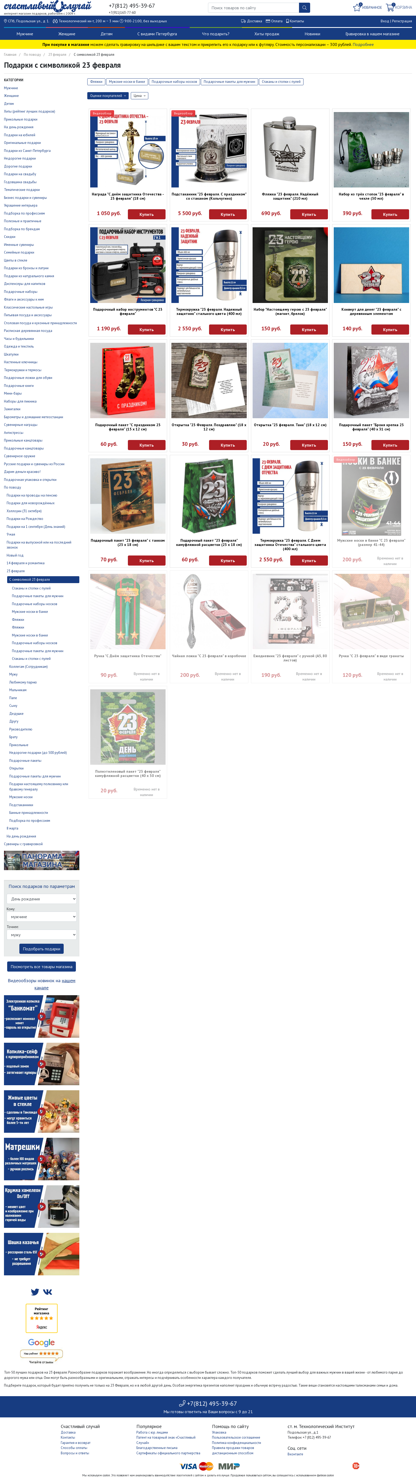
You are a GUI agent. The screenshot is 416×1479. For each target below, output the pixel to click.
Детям (106, 33)
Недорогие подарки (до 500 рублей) (38, 752)
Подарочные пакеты (25, 760)
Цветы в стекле (15, 260)
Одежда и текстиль (19, 346)
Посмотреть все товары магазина (41, 966)
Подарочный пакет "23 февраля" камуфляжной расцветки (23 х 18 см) (209, 542)
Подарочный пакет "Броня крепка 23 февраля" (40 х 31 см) (371, 426)
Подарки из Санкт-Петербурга (27, 150)
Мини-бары (13, 393)
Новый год (15, 555)
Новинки (312, 33)
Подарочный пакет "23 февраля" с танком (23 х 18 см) (128, 542)
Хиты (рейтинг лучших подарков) (29, 111)
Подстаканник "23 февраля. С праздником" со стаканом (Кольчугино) (209, 196)
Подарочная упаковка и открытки (30, 479)
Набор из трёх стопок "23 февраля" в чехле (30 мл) (371, 196)
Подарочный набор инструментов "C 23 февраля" (127, 311)
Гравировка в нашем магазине (372, 33)
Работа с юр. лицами (152, 1432)
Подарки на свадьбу (20, 174)
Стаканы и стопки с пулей (31, 588)
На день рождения (18, 127)
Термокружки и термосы (22, 370)
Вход (385, 21)
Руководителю (20, 729)
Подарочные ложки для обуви (28, 377)
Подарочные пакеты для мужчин (37, 596)
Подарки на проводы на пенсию (32, 495)
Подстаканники (21, 805)
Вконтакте (295, 1454)
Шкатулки (11, 354)
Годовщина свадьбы (20, 182)
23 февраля (57, 54)
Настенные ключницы (20, 362)
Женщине (66, 33)
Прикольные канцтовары (23, 440)
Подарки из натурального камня (29, 276)
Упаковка (219, 1432)
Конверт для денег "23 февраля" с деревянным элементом (371, 311)
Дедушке (16, 713)
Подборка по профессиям (24, 213)
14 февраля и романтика (26, 563)
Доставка (254, 21)
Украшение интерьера (20, 205)
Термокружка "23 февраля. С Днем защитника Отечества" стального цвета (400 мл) (290, 544)
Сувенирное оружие (19, 456)
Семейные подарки (19, 252)
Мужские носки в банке (30, 611)
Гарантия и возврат (75, 1442)
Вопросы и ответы (75, 1453)
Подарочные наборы (20, 291)
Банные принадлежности (28, 812)
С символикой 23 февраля (29, 579)
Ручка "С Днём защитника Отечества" (127, 655)
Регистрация (402, 21)
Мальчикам (18, 690)
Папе (13, 698)
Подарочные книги (19, 385)
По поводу (32, 54)
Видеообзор (102, 113)
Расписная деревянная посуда (28, 330)
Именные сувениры (19, 244)
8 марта (12, 828)
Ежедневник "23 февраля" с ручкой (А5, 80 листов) (290, 657)
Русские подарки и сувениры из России (34, 464)
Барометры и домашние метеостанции (33, 417)
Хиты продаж (266, 33)
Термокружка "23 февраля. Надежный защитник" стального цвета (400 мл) (209, 311)
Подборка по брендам (22, 229)
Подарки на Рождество (25, 518)
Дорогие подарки (18, 166)
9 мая (11, 534)
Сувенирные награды (20, 424)
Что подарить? (215, 33)
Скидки (9, 236)
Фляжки (18, 619)
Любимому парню (23, 682)
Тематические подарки (22, 189)
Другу (13, 721)
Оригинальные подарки (22, 142)
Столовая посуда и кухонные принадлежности (40, 323)
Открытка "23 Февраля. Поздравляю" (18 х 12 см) (209, 426)
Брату (13, 737)
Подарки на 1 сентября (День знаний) (36, 526)
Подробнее (363, 44)
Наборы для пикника (20, 401)
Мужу (13, 674)
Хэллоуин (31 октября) (24, 511)
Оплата (277, 21)
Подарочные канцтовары (24, 448)
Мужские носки (21, 797)
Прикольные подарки (20, 119)
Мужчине (24, 33)
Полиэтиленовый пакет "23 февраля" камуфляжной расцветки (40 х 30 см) (128, 773)
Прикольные (18, 745)
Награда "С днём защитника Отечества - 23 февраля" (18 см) (128, 196)
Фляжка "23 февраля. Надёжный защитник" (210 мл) (290, 196)
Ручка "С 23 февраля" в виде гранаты (371, 655)
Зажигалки (12, 409)
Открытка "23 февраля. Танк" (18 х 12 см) (290, 424)
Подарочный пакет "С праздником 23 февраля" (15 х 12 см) (128, 426)
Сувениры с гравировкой (23, 844)
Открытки (16, 768)
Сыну (13, 705)
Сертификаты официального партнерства (168, 1453)
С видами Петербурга (157, 33)
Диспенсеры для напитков (24, 283)
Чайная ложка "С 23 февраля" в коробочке (209, 655)
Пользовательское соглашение (236, 1437)
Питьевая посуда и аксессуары (28, 315)
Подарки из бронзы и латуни (26, 268)
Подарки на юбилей (19, 135)
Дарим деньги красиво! (22, 471)
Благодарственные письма (156, 1448)
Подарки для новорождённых (31, 503)
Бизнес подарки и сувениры (25, 197)
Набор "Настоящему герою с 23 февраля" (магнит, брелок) (290, 311)
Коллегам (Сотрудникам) (28, 666)
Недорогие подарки (20, 158)
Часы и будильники (19, 338)
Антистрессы (13, 432)
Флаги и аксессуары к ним (24, 299)
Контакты (297, 21)
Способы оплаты (74, 1448)
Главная (10, 54)
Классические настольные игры (28, 307)
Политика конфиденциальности (236, 1442)
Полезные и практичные (22, 221)
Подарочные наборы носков (34, 604)
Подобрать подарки (41, 948)
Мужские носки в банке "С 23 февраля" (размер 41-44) (371, 542)
